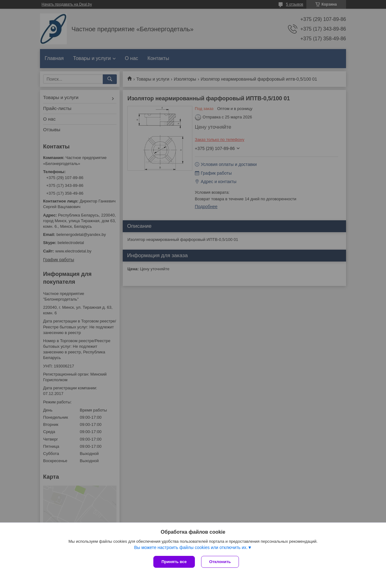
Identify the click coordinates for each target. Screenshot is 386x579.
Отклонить (220, 561)
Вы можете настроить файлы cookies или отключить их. (190, 547)
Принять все (174, 561)
